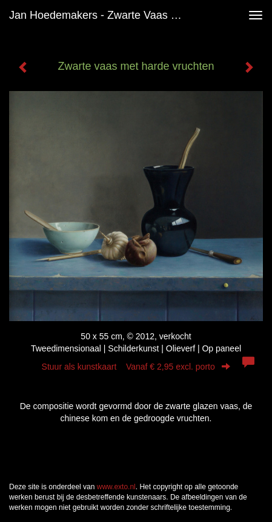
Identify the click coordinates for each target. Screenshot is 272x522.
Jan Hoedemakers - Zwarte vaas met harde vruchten (103, 15)
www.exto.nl (116, 487)
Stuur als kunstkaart (136, 366)
